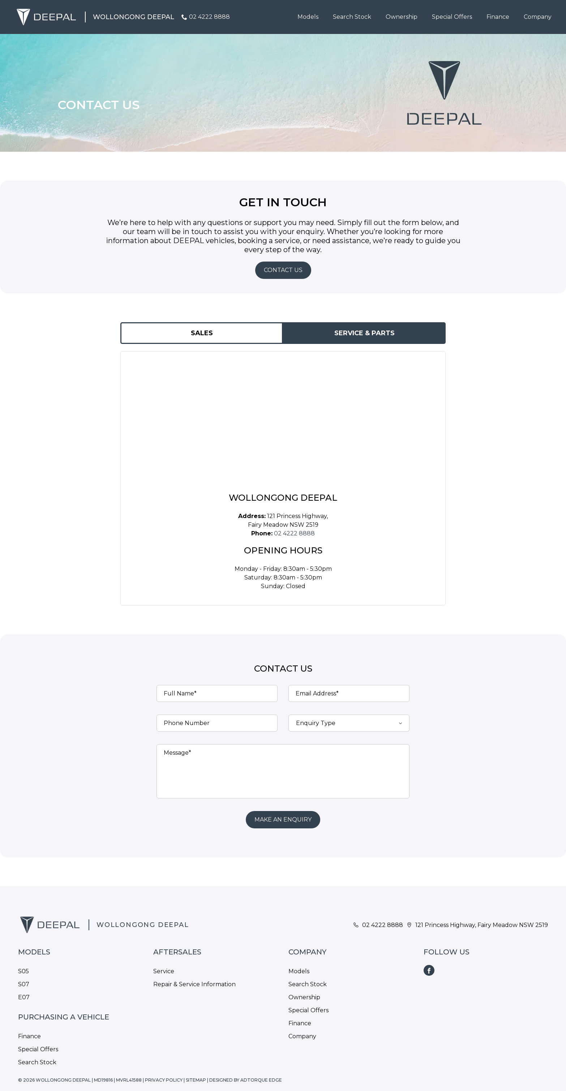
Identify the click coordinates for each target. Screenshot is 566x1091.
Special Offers (452, 16)
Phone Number (187, 723)
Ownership (401, 16)
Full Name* (180, 693)
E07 (24, 997)
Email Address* (317, 693)
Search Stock (352, 16)
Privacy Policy (164, 1080)
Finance (497, 16)
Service (163, 971)
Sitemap (196, 1080)
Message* (177, 752)
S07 (23, 984)
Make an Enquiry (283, 819)
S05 (23, 971)
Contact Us (283, 270)
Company (538, 16)
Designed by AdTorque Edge (245, 1080)
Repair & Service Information (194, 984)
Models (307, 16)
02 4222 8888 (209, 16)
